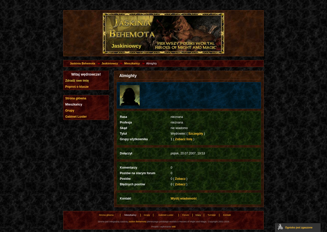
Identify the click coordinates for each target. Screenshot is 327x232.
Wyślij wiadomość (184, 198)
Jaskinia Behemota (82, 63)
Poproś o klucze (77, 86)
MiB (174, 226)
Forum (185, 215)
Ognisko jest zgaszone (299, 227)
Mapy (198, 215)
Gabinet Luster (76, 116)
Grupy (69, 110)
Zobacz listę (183, 139)
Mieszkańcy (132, 63)
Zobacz (180, 179)
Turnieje (211, 215)
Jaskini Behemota (137, 221)
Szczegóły (196, 133)
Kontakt (227, 215)
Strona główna (75, 98)
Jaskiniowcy (110, 63)
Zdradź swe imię (77, 80)
